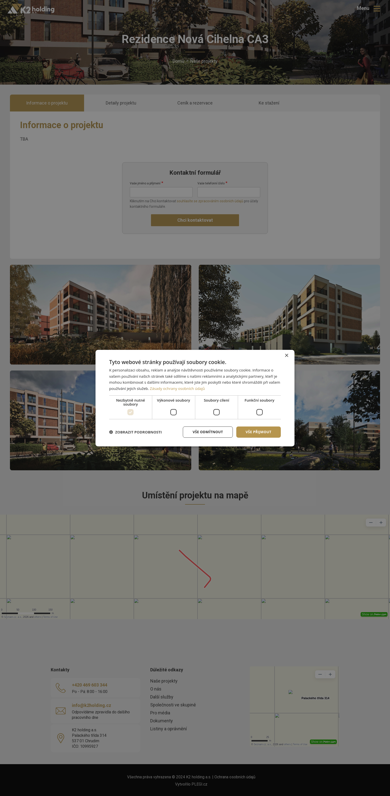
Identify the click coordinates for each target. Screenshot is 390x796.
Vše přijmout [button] (258, 431)
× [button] (286, 355)
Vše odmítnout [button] (208, 431)
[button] (135, 432)
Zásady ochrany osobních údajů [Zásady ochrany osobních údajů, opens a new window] (177, 388)
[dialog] (195, 398)
